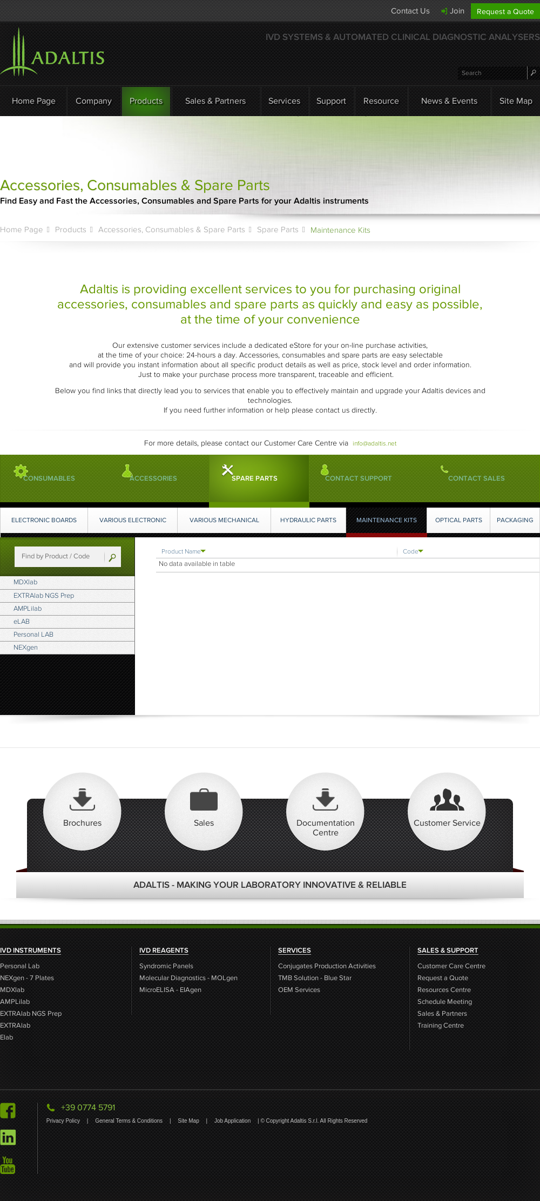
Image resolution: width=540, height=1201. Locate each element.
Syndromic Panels (166, 966)
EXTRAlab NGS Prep (62, 601)
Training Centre (440, 1025)
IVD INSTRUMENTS (30, 950)
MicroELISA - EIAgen (170, 990)
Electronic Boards (44, 520)
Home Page (34, 100)
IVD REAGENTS (163, 950)
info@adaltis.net (374, 443)
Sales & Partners (215, 100)
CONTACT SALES (481, 478)
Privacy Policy (64, 1121)
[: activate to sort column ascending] (531, 551)
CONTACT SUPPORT (358, 478)
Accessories (173, 478)
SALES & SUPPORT (447, 950)
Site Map (516, 100)
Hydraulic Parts (311, 520)
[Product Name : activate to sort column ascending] (276, 551)
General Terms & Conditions (129, 1121)
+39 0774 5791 (88, 1107)
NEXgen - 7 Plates (27, 978)
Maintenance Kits (389, 520)
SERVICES (294, 950)
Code (411, 551)
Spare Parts (278, 229)
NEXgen (40, 670)
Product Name (182, 551)
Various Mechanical (226, 520)
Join (457, 10)
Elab (6, 1037)
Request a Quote (505, 12)
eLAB (35, 636)
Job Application (233, 1121)
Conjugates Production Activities (327, 966)
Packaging (515, 520)
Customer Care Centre (451, 966)
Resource (381, 100)
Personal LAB (50, 653)
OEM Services (299, 990)
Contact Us (410, 10)
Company (94, 100)
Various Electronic (135, 520)
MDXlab (40, 584)
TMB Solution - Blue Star (315, 978)
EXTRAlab (15, 1025)
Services (284, 100)
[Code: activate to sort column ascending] (460, 551)
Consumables (68, 478)
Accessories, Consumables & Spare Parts (171, 229)
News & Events (449, 100)
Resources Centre (444, 990)
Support (331, 100)
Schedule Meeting (444, 1002)
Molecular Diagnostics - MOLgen (188, 978)
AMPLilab (42, 619)
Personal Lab (19, 966)
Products (146, 100)
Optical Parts (460, 520)
